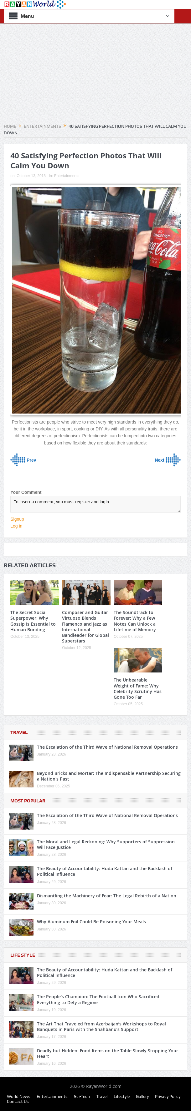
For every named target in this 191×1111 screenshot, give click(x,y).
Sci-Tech (82, 1096)
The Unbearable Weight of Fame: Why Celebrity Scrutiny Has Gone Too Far (138, 688)
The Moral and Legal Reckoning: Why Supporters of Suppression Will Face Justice (106, 844)
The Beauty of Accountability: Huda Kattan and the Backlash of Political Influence (104, 871)
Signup (17, 519)
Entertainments (67, 176)
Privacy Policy (167, 1096)
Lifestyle (122, 1096)
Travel (19, 732)
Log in (16, 525)
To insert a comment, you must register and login (95, 504)
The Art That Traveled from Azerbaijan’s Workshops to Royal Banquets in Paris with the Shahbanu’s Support (101, 1026)
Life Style (22, 955)
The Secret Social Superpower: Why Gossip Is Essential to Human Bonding (33, 620)
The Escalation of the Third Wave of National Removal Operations (107, 747)
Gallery (142, 1096)
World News (18, 1096)
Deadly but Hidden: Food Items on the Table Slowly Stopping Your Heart (107, 1053)
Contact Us (18, 1101)
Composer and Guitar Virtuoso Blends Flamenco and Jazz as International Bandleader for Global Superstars (85, 626)
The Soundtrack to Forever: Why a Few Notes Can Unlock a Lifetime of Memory (135, 620)
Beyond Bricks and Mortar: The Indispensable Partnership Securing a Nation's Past (109, 776)
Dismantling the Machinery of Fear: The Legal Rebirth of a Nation (106, 896)
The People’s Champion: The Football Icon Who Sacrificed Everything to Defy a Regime (98, 999)
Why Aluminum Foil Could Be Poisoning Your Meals (91, 922)
